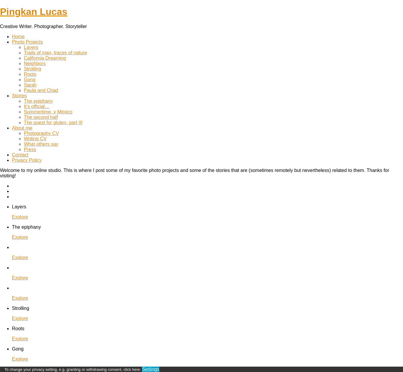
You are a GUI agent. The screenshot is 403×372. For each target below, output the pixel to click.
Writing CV (35, 138)
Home (18, 36)
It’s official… (37, 106)
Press (30, 149)
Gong (29, 79)
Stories (19, 95)
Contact (20, 154)
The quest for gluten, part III (53, 122)
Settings (150, 369)
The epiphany (38, 101)
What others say (41, 144)
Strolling (32, 68)
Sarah (30, 84)
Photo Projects (27, 41)
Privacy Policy (27, 160)
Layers (31, 47)
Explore (20, 216)
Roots (30, 74)
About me (22, 127)
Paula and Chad (41, 90)
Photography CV (41, 133)
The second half (41, 117)
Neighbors (35, 63)
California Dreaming (45, 58)
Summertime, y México (48, 111)
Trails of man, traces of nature (55, 52)
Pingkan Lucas (33, 11)
